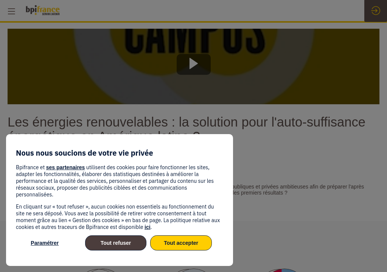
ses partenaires (65, 167)
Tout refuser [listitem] (116, 243)
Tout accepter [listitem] (181, 243)
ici (148, 227)
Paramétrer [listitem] (45, 243)
